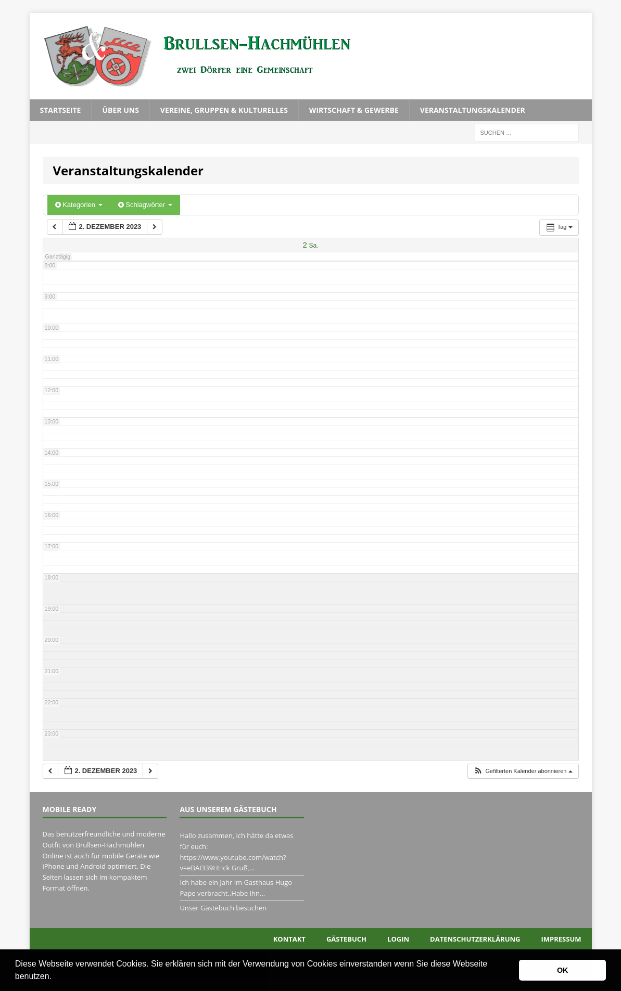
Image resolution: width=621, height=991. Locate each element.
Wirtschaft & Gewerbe (354, 110)
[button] (55, 977)
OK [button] (562, 970)
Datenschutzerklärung (475, 939)
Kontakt (289, 939)
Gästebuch (346, 939)
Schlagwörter (145, 205)
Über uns (120, 110)
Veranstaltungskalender (472, 110)
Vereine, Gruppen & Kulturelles (224, 110)
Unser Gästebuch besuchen (223, 907)
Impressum (561, 939)
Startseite (60, 110)
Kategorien (79, 205)
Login (398, 939)
